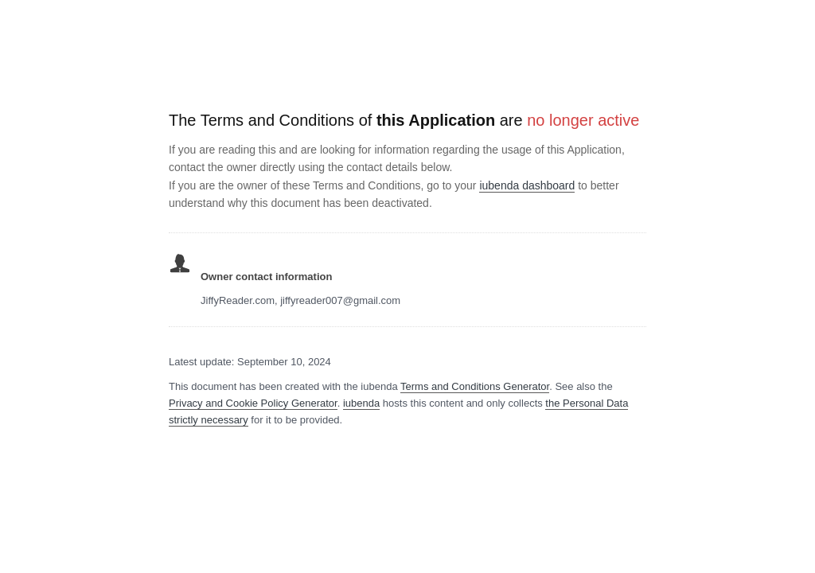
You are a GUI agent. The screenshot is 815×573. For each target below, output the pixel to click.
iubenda (361, 403)
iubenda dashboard (527, 185)
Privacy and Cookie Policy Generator (253, 403)
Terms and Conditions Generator (474, 386)
